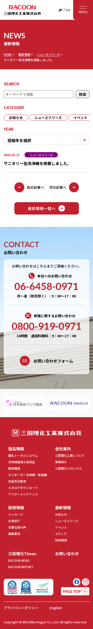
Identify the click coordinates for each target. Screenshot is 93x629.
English (56, 607)
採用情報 (16, 507)
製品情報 (16, 449)
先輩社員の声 (17, 527)
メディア (61, 534)
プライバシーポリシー (21, 607)
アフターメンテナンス (23, 494)
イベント (80, 117)
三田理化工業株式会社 (46, 433)
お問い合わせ (67, 553)
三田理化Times (22, 553)
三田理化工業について (70, 455)
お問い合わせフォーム (46, 361)
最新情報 (24, 54)
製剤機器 (14, 468)
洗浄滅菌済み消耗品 (21, 462)
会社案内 (63, 449)
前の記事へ (29, 187)
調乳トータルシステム (23, 455)
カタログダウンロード (23, 487)
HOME (8, 54)
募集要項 (14, 534)
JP (60, 10)
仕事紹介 (14, 521)
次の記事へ (64, 187)
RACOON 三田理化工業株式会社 (22, 10)
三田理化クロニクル (68, 468)
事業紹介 (61, 462)
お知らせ (16, 117)
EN (68, 10)
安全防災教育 (17, 481)
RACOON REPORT (20, 567)
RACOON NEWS (19, 560)
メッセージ (15, 514)
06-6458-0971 (46, 286)
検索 (83, 94)
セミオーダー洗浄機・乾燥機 (27, 475)
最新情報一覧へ (46, 208)
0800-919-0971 (46, 326)
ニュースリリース (48, 54)
